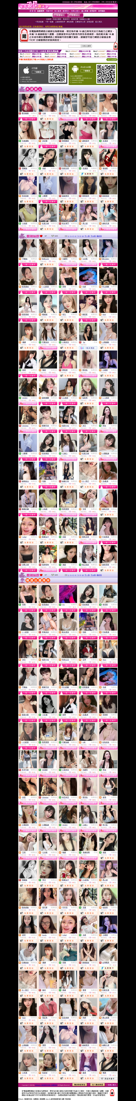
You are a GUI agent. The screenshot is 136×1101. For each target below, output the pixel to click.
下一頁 (87, 236)
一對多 (95, 342)
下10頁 (93, 236)
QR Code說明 (111, 60)
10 (83, 236)
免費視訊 (54, 113)
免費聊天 (34, 113)
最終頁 (99, 236)
